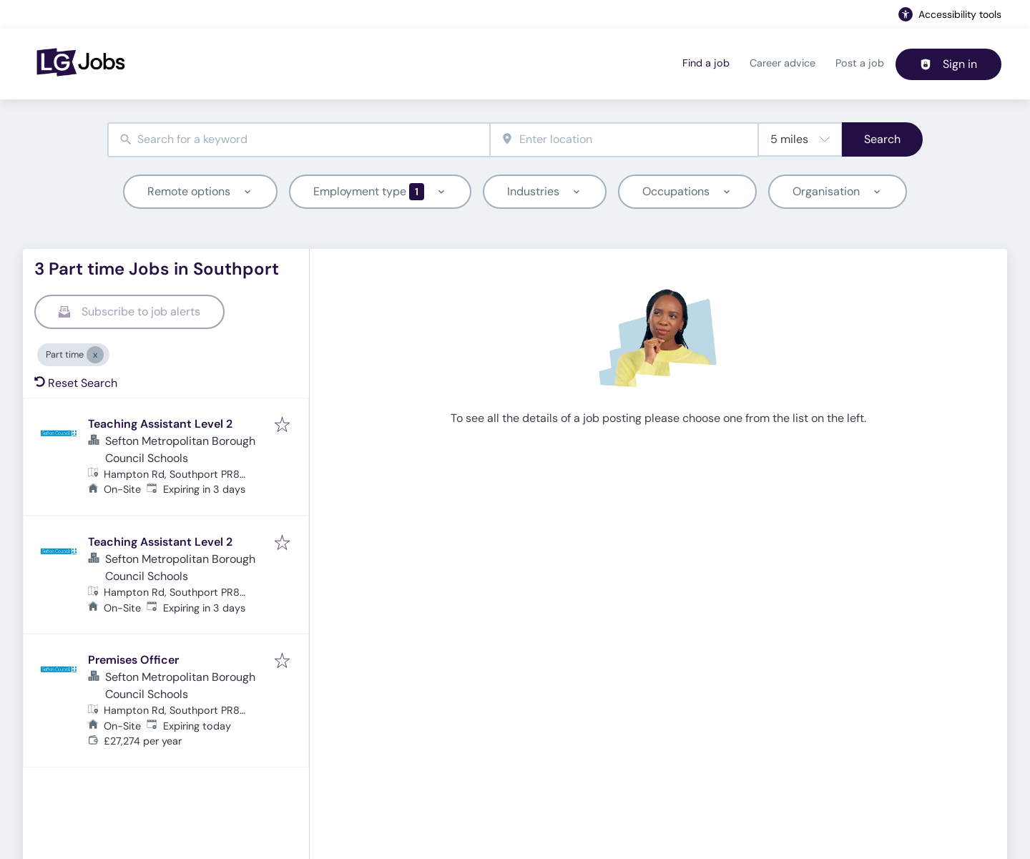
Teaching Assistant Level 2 (160, 423)
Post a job (859, 63)
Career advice (782, 63)
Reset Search (75, 383)
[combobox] (298, 139)
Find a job (706, 63)
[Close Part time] (95, 354)
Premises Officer (133, 659)
